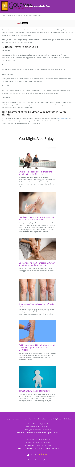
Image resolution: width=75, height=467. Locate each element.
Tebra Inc (17, 419)
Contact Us (67, 419)
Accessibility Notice (55, 419)
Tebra (46, 460)
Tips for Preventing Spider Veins (32, 15)
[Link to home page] (31, 6)
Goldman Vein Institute (8, 15)
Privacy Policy (27, 419)
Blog (19, 15)
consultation (62, 118)
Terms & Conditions (40, 419)
